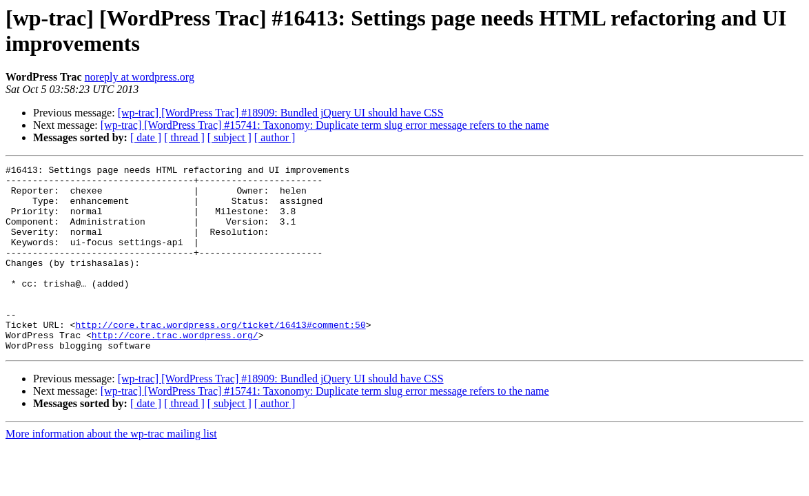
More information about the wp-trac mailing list (111, 471)
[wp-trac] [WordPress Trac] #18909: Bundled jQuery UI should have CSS (281, 112)
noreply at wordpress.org (139, 77)
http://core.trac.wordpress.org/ (175, 370)
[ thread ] (184, 137)
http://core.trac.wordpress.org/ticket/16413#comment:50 (220, 357)
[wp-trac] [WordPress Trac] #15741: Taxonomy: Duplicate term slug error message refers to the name (325, 125)
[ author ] (275, 137)
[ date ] (145, 137)
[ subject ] (229, 137)
